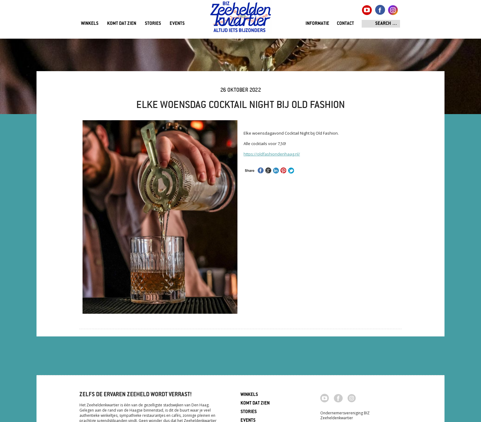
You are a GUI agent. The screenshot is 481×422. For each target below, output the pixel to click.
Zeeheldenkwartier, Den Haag (241, 19)
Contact (345, 23)
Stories (153, 23)
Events (177, 23)
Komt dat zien (121, 23)
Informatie (317, 23)
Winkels (89, 23)
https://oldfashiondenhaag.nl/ (272, 154)
